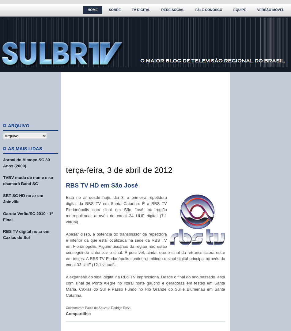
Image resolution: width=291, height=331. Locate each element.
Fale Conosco (208, 10)
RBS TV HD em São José (102, 185)
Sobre (115, 10)
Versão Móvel (270, 10)
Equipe (239, 10)
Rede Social (172, 10)
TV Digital (141, 10)
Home (93, 10)
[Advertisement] (30, 95)
